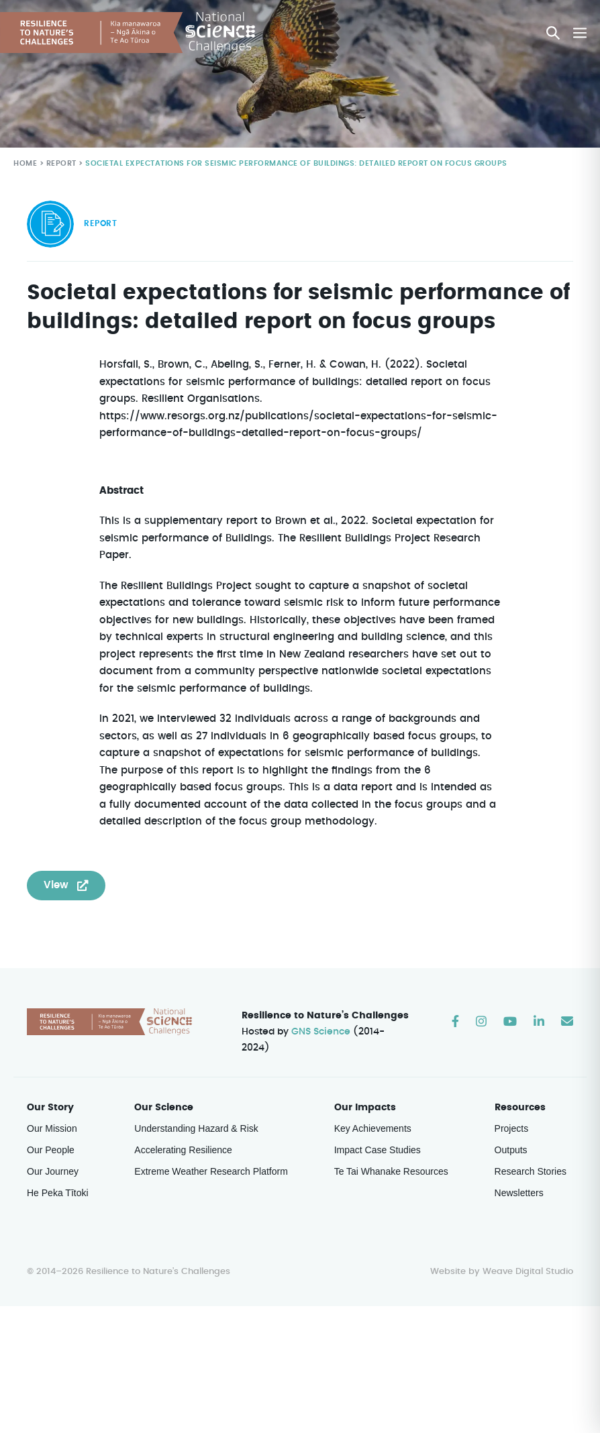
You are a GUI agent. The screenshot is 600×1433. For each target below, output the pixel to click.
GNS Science (321, 1032)
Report (60, 163)
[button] (553, 32)
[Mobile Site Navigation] (580, 32)
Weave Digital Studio (527, 1255)
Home (24, 163)
